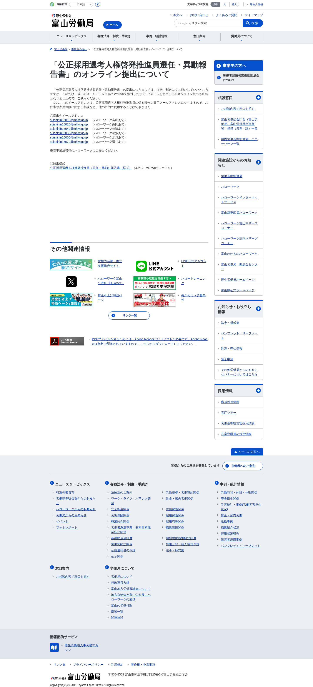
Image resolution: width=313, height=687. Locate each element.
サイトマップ (254, 15)
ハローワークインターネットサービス (239, 200)
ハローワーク (230, 187)
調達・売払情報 (231, 349)
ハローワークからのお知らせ (76, 507)
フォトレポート (66, 525)
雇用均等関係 (175, 519)
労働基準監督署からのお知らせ (76, 499)
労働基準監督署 (231, 176)
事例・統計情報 (233, 483)
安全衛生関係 (120, 507)
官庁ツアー (228, 413)
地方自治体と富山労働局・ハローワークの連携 (131, 593)
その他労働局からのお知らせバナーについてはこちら (239, 373)
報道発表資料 (65, 490)
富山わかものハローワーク (239, 254)
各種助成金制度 (121, 536)
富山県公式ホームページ (238, 291)
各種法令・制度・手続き (130, 483)
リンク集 (59, 661)
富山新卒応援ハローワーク (239, 213)
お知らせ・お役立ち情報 (239, 310)
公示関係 (117, 554)
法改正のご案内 (121, 490)
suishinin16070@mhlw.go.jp (69, 141)
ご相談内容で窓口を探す (238, 109)
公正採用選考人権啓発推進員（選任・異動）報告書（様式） (91, 168)
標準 (215, 4)
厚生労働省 (256, 4)
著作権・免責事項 (143, 661)
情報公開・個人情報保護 (182, 542)
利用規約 (117, 661)
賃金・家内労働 (231, 513)
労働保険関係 (175, 507)
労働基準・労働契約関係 (182, 490)
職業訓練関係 (175, 525)
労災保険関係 (120, 513)
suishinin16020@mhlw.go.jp (69, 124)
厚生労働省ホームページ (238, 280)
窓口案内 (63, 565)
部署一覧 (117, 608)
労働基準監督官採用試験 (238, 424)
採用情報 (239, 391)
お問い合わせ (199, 15)
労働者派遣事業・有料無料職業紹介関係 (131, 528)
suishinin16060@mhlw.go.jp (69, 137)
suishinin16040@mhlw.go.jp (69, 128)
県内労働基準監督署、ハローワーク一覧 (239, 142)
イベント (62, 519)
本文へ (177, 15)
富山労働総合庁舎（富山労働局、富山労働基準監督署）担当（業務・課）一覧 (239, 124)
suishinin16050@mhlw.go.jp (69, 133)
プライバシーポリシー (88, 661)
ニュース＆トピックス (73, 483)
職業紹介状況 (230, 525)
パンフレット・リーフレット (239, 337)
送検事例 (227, 519)
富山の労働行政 (121, 602)
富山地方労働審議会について (131, 585)
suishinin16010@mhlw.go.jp (69, 120)
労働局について (123, 565)
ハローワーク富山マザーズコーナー (239, 226)
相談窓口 (239, 97)
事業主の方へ (234, 65)
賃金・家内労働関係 (179, 497)
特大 (234, 4)
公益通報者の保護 (123, 548)
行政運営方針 (120, 579)
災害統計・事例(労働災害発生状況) (241, 505)
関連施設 (117, 614)
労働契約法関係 (121, 542)
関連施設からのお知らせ (239, 163)
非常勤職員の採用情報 (236, 435)
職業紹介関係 (120, 519)
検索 (255, 23)
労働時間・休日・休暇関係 (239, 490)
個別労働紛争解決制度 (181, 536)
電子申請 (227, 360)
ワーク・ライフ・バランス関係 (131, 499)
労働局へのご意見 (243, 466)
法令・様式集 (230, 323)
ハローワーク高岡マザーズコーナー (239, 241)
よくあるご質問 (226, 15)
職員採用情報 (230, 403)
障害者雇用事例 (231, 538)
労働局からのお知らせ (71, 513)
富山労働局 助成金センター (239, 267)
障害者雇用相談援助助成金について (241, 78)
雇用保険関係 (175, 513)
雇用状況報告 (230, 532)
